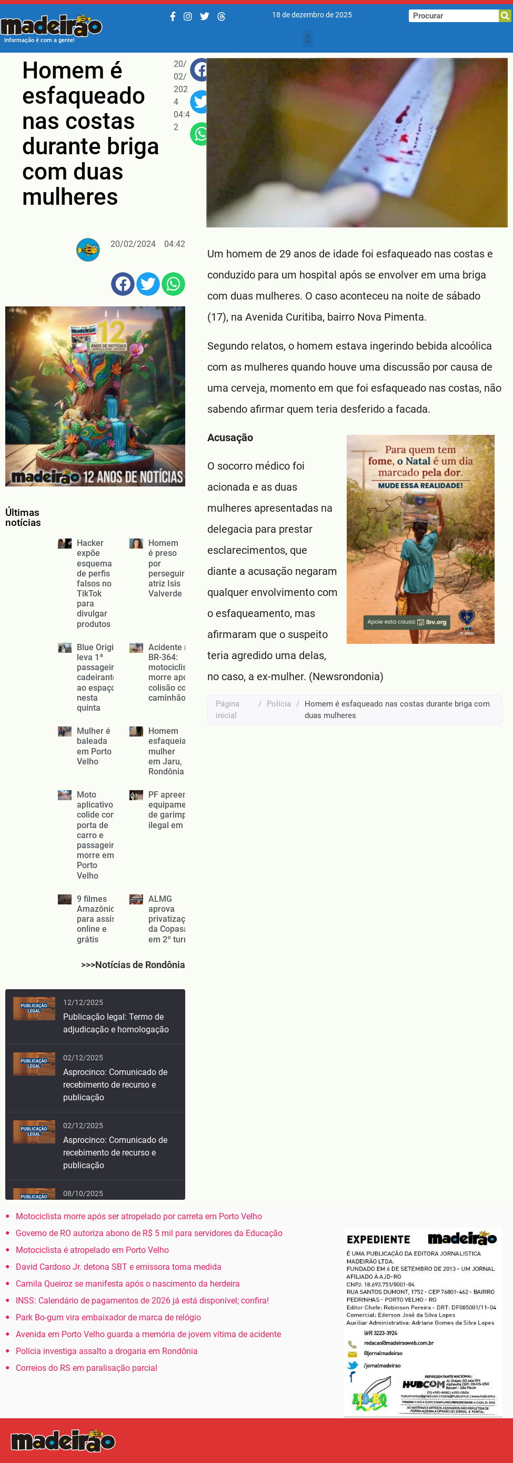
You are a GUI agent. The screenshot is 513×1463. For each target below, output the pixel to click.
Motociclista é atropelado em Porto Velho (92, 1250)
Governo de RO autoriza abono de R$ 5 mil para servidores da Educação (149, 1233)
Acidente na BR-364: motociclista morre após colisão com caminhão (171, 672)
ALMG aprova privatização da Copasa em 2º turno (171, 919)
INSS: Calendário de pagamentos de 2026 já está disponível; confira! (142, 1301)
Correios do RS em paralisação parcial (86, 1368)
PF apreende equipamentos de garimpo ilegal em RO (175, 810)
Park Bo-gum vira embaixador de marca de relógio (108, 1317)
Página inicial (227, 710)
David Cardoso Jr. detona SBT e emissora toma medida (119, 1267)
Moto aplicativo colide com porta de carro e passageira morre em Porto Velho (98, 835)
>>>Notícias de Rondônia (133, 964)
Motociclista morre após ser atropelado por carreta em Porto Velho (139, 1216)
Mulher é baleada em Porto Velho (94, 746)
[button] (308, 38)
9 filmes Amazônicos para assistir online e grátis (100, 919)
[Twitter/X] (204, 16)
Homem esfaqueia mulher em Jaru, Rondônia (167, 751)
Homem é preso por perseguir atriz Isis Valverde (166, 568)
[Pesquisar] (505, 15)
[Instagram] (188, 16)
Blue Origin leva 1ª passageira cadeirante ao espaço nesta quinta (98, 677)
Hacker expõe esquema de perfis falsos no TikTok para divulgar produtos (94, 583)
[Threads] (221, 16)
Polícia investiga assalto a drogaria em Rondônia (107, 1351)
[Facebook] (173, 16)
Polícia (279, 704)
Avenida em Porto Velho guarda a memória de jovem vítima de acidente (148, 1334)
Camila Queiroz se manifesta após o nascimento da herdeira (128, 1284)
